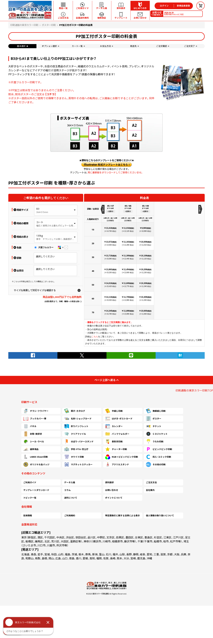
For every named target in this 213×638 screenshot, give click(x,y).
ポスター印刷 (49, 25)
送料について (70, 497)
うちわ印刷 (154, 441)
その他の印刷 (156, 464)
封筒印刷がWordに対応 (174, 13)
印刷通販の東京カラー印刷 (24, 25)
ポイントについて (113, 497)
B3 (37, 208)
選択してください (45, 256)
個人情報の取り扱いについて (160, 515)
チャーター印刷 (116, 449)
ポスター (153, 418)
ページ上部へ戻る (106, 380)
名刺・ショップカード (78, 418)
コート (39, 222)
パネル (29, 426)
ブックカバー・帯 (34, 418)
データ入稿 (69, 482)
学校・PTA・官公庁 (76, 449)
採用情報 (27, 515)
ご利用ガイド (29, 482)
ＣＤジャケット (157, 433)
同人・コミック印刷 (158, 456)
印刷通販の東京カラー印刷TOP (194, 390)
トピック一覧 (29, 497)
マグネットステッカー (78, 464)
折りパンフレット (76, 426)
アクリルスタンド (117, 464)
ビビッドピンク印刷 (159, 449)
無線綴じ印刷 (156, 410)
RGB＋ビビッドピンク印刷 (121, 456)
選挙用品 (31, 449)
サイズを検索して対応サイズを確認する (35, 290)
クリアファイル (75, 433)
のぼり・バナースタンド (79, 441)
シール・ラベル (33, 441)
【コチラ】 (50, 94)
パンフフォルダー (117, 433)
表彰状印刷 (114, 441)
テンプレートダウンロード (36, 490)
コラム (67, 490)
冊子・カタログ (74, 410)
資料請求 (109, 482)
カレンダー (114, 426)
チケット (153, 426)
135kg (39, 235)
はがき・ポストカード (118, 418)
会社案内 (150, 490)
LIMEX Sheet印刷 (35, 456)
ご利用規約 (69, 515)
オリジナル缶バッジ (36, 464)
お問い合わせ (111, 490)
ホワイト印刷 (74, 456)
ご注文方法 (151, 482)
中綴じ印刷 (114, 410)
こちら (95, 336)
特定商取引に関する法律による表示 (122, 515)
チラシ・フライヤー (35, 410)
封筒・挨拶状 (32, 433)
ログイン (164, 5)
